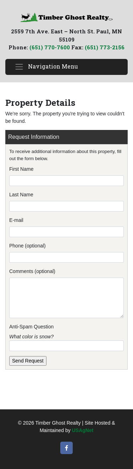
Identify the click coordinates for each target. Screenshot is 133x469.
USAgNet (83, 430)
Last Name (21, 194)
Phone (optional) (27, 246)
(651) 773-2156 (104, 47)
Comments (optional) (32, 271)
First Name (21, 169)
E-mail (16, 220)
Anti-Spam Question (31, 326)
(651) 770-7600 (49, 47)
